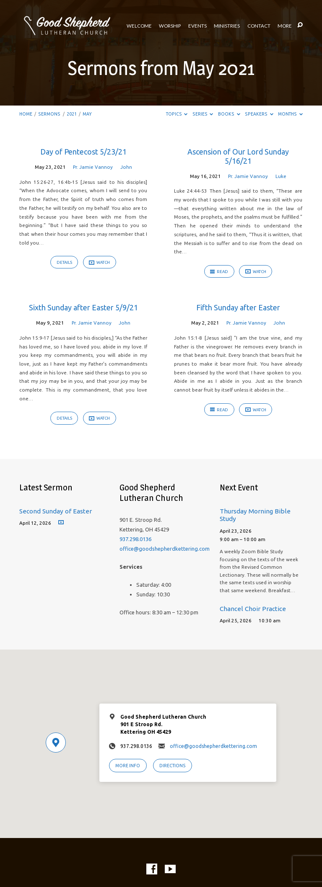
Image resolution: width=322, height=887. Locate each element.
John (126, 167)
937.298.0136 (135, 539)
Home (25, 113)
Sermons (49, 113)
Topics (177, 113)
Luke (280, 176)
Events (197, 25)
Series (202, 113)
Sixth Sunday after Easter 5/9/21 (83, 307)
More (285, 25)
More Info (127, 765)
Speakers (259, 113)
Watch (99, 263)
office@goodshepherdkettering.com (164, 549)
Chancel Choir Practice (253, 608)
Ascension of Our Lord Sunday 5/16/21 (238, 156)
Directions (172, 765)
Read (219, 271)
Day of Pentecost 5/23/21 (83, 151)
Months (290, 113)
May (87, 113)
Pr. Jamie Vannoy (93, 167)
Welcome (139, 25)
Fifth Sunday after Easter (238, 307)
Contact (258, 25)
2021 (72, 113)
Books (229, 113)
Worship (170, 25)
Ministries (227, 25)
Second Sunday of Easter (55, 511)
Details (64, 262)
